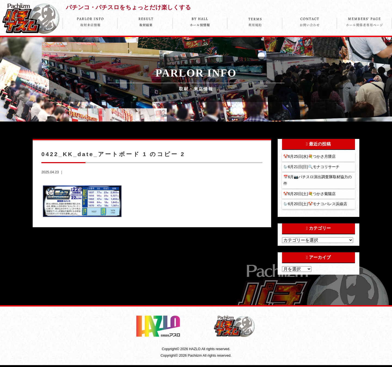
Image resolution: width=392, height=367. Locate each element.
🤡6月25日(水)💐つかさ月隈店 (310, 156)
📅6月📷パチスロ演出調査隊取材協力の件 (318, 181)
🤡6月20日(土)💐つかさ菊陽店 (310, 195)
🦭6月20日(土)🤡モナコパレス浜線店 (315, 206)
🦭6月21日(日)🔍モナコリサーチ (312, 167)
